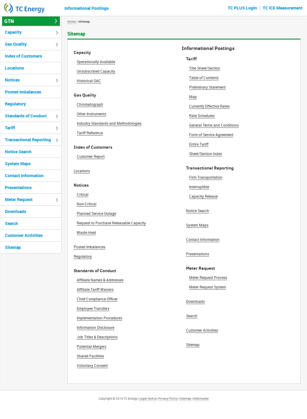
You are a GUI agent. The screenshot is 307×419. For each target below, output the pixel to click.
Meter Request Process (208, 277)
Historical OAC (89, 80)
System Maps (197, 225)
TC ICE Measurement (282, 8)
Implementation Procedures (99, 317)
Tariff (10, 128)
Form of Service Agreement (211, 134)
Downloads (195, 301)
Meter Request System (207, 286)
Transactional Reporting (28, 140)
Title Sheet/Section (204, 68)
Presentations (197, 253)
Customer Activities (202, 330)
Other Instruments (91, 113)
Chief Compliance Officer (97, 298)
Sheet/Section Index (205, 153)
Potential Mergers (91, 346)
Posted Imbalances (89, 246)
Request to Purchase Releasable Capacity (111, 222)
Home (71, 21)
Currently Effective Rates (209, 106)
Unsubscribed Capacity (96, 71)
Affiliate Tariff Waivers (95, 289)
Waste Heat (86, 232)
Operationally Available (96, 61)
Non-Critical (86, 203)
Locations (82, 170)
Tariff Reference (90, 132)
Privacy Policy (168, 398)
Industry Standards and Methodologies (109, 123)
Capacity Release (203, 196)
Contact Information (203, 239)
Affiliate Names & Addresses (100, 279)
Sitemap (193, 344)
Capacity (13, 32)
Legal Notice (148, 398)
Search (191, 315)
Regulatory (83, 256)
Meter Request (19, 199)
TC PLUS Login (242, 8)
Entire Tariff (198, 144)
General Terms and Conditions (214, 125)
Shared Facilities (90, 355)
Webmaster (201, 398)
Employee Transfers (93, 308)
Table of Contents (204, 77)
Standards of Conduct (26, 116)
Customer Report (91, 156)
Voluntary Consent (92, 365)
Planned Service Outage (96, 213)
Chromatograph (90, 104)
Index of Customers (23, 56)
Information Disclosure (95, 327)
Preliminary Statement (207, 87)
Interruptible (199, 186)
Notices (12, 80)
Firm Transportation (205, 177)
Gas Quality (16, 44)
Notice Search (197, 210)
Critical (82, 194)
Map (193, 96)
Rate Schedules (202, 115)
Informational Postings (86, 8)
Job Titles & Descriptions (97, 336)
